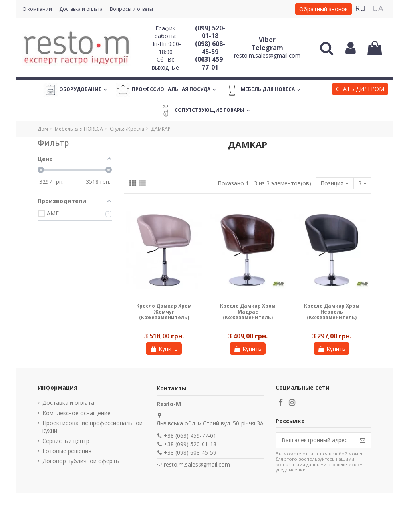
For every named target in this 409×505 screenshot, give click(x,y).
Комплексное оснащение (76, 413)
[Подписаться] (362, 440)
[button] (360, 90)
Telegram (267, 47)
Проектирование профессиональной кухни (92, 427)
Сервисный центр (65, 441)
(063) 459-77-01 (210, 63)
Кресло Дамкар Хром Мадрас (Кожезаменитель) (248, 311)
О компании (37, 9)
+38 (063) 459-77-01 (190, 435)
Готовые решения (66, 451)
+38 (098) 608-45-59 (190, 452)
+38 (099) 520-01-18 (190, 444)
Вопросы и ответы (131, 9)
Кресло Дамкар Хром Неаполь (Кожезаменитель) (331, 311)
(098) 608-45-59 (210, 47)
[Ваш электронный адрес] (315, 440)
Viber (267, 39)
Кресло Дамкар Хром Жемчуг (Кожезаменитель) (164, 311)
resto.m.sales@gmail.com (267, 55)
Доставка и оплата (81, 9)
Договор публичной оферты (81, 461)
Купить (164, 348)
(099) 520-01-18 (210, 32)
